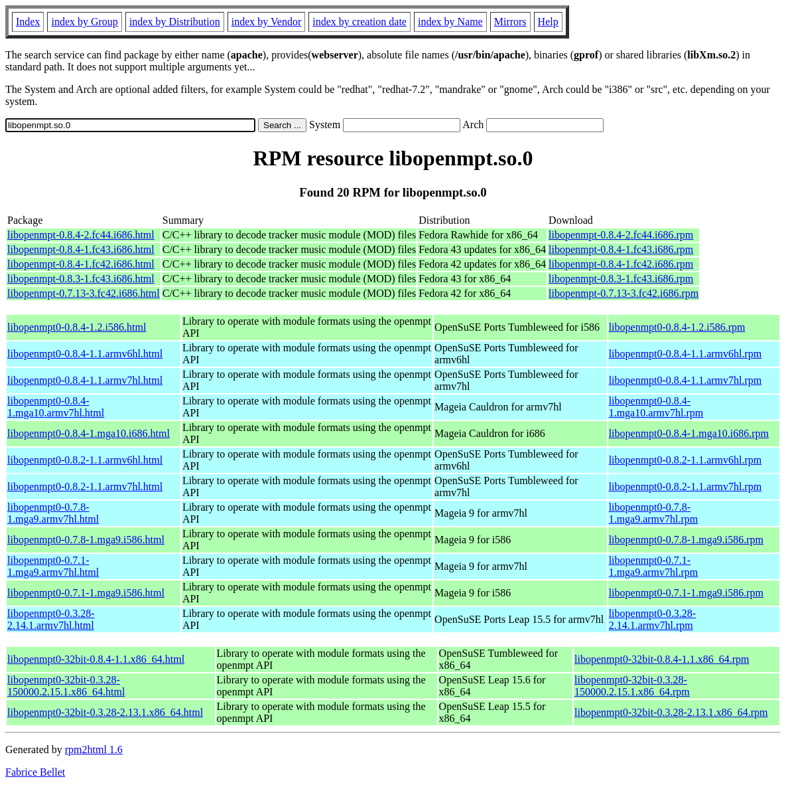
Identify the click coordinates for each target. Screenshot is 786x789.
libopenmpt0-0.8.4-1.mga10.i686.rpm (689, 433)
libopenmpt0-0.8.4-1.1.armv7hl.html (85, 380)
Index (28, 21)
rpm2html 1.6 (94, 749)
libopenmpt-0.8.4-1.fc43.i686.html (81, 249)
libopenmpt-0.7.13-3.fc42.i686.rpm (623, 293)
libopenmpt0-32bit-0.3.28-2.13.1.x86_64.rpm (671, 712)
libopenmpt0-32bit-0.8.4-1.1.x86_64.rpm (662, 659)
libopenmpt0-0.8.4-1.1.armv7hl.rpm (685, 380)
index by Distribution (174, 21)
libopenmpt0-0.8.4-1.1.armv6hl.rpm (685, 353)
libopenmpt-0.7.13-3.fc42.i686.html (83, 293)
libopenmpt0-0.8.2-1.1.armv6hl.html (85, 460)
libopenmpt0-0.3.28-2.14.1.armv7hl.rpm (652, 619)
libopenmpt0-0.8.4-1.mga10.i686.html (88, 433)
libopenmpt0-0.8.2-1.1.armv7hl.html (85, 486)
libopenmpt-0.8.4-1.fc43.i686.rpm (621, 249)
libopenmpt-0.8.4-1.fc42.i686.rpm (621, 264)
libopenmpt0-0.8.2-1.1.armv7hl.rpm (685, 486)
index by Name (450, 21)
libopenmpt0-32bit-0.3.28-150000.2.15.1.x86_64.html (66, 685)
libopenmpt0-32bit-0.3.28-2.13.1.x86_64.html (105, 712)
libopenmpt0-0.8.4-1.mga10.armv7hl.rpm (656, 406)
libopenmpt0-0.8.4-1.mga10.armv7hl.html (55, 406)
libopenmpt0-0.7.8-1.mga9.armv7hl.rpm (653, 513)
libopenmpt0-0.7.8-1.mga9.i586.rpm (686, 539)
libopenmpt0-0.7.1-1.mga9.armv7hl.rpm (653, 566)
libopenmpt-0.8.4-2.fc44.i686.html (81, 234)
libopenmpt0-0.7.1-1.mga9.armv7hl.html (53, 566)
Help (548, 21)
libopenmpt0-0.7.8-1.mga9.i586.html (85, 539)
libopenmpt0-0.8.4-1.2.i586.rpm (677, 327)
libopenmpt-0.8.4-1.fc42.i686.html (81, 264)
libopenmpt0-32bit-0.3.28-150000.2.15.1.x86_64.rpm (632, 685)
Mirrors (510, 21)
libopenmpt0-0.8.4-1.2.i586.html (76, 327)
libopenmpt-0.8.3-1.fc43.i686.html (81, 278)
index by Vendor (266, 21)
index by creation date (359, 21)
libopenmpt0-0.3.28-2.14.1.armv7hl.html (51, 619)
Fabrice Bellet (35, 772)
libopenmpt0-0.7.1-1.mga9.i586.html (85, 592)
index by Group (84, 21)
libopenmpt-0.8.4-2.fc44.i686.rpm (621, 234)
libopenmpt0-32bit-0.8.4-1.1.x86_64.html (95, 659)
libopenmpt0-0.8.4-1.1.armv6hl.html (85, 353)
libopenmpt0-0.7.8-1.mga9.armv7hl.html (53, 513)
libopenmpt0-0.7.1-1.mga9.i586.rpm (686, 592)
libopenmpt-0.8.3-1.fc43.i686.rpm (621, 278)
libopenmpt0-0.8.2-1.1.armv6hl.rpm (685, 460)
